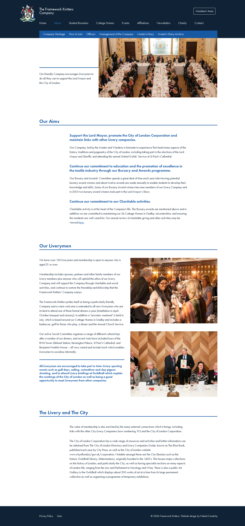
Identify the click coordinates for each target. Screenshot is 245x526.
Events (125, 23)
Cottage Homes (105, 23)
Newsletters (163, 23)
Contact (199, 23)
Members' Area (204, 11)
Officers (90, 34)
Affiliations (143, 23)
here (81, 222)
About (57, 23)
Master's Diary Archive (171, 34)
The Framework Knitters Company (56, 11)
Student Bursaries (78, 23)
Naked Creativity (208, 516)
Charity (182, 23)
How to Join (75, 34)
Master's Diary (145, 34)
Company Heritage (54, 34)
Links (59, 516)
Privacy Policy (46, 516)
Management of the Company (116, 34)
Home (42, 23)
